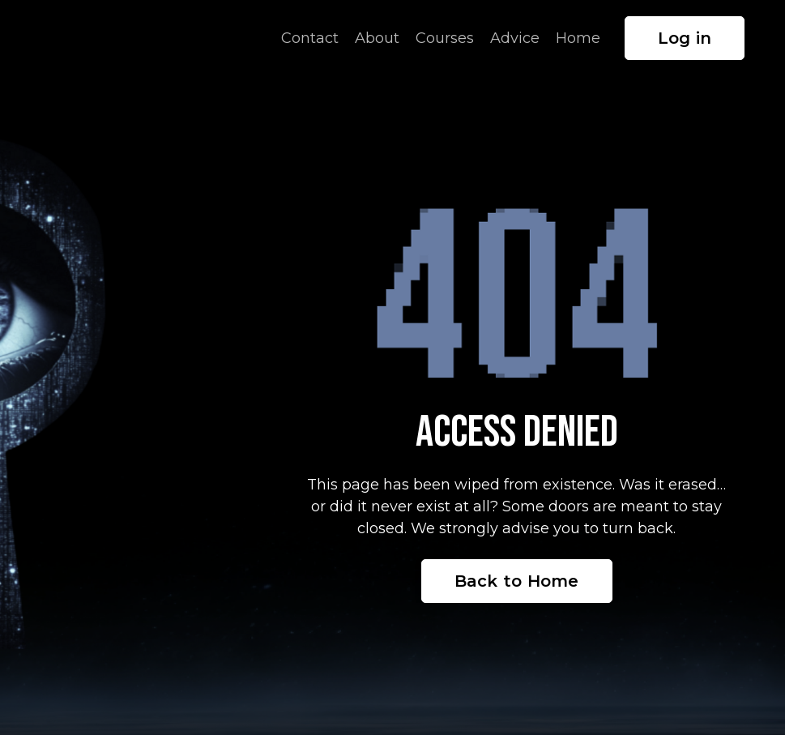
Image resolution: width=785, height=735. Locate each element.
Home (578, 38)
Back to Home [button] (516, 581)
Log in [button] (685, 38)
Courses (445, 38)
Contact (310, 38)
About (377, 38)
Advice (515, 38)
